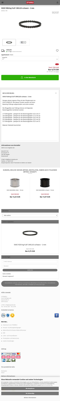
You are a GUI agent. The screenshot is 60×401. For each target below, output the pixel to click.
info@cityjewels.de (10, 305)
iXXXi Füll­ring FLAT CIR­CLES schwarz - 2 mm (30, 245)
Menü (2, 2)
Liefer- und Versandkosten (10, 335)
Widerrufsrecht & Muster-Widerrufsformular (14, 330)
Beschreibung (8, 93)
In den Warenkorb (28, 77)
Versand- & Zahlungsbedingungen (12, 327)
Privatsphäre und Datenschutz (11, 338)
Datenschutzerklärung (46, 385)
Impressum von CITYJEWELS (10, 325)
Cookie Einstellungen (8, 341)
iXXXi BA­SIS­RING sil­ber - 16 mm (15, 190)
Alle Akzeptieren (30, 388)
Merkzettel (4, 371)
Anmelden (30, 270)
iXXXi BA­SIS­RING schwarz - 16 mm (45, 190)
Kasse (2, 372)
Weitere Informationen (30, 397)
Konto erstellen (7, 274)
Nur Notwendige (30, 393)
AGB (4, 333)
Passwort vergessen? (8, 276)
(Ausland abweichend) (17, 51)
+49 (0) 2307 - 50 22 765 (10, 306)
